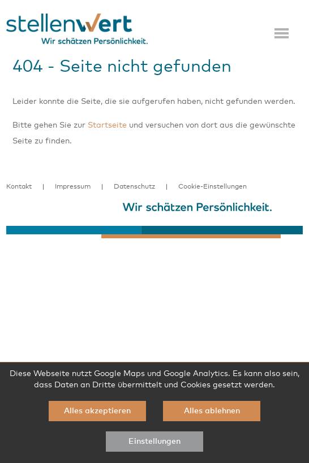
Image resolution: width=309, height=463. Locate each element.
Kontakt (19, 187)
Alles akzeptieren (97, 411)
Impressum (73, 187)
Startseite (107, 125)
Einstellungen (154, 441)
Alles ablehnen (212, 411)
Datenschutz (134, 187)
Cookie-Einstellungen (212, 187)
